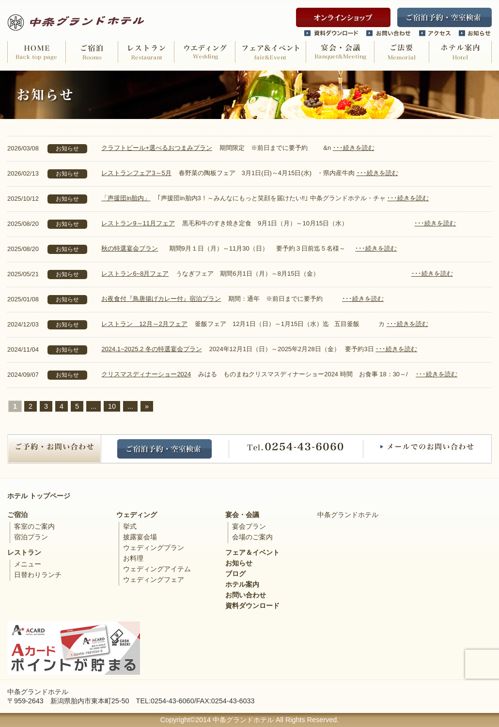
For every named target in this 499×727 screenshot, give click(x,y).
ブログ (235, 574)
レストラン (24, 552)
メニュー (27, 564)
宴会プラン (249, 526)
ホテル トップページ (38, 496)
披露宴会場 (140, 537)
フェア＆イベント (252, 552)
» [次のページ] (147, 406)
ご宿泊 (17, 515)
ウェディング (136, 515)
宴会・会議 (242, 515)
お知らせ (238, 563)
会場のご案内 (252, 537)
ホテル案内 (242, 584)
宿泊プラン (31, 537)
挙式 (130, 526)
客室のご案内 (34, 526)
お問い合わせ (245, 595)
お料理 (133, 558)
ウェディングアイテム (157, 569)
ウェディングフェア (153, 579)
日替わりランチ (38, 575)
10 (112, 406)
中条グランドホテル (347, 515)
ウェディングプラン (153, 547)
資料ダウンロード (252, 605)
